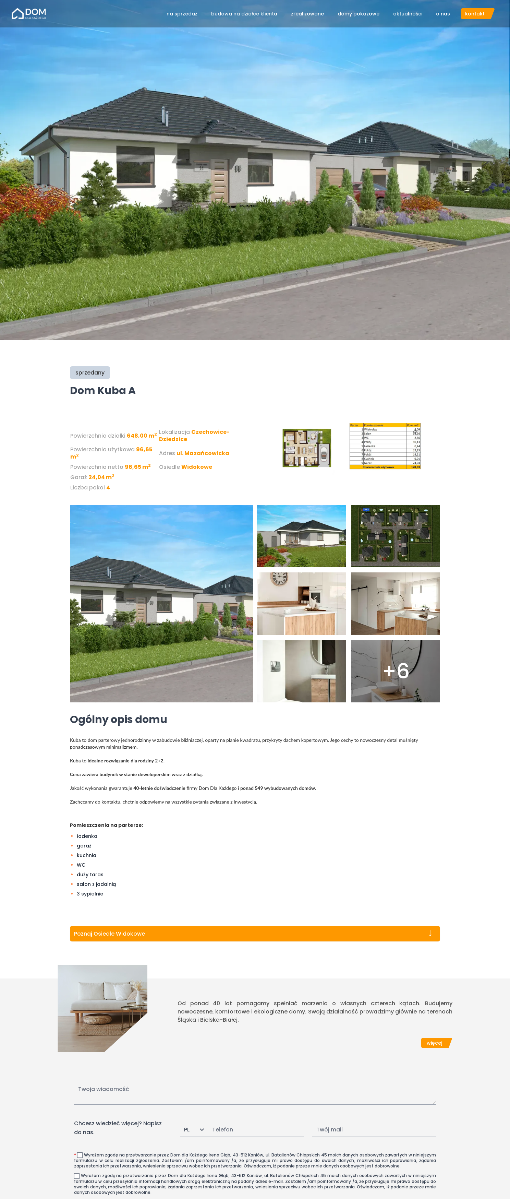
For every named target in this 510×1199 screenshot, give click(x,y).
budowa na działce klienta (244, 13)
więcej (434, 1043)
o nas (443, 13)
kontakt (475, 13)
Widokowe (196, 467)
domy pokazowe (358, 13)
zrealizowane (307, 13)
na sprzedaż (182, 13)
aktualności (407, 13)
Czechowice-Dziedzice (194, 435)
